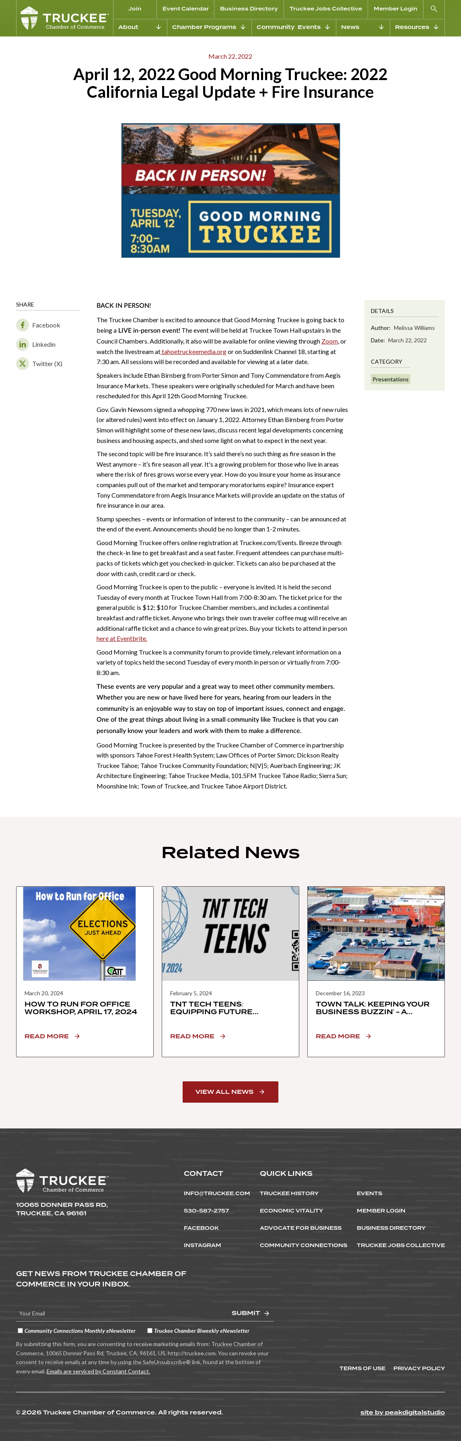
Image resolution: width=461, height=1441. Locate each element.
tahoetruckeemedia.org (193, 351)
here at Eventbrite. (122, 638)
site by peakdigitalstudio (402, 1412)
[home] (64, 18)
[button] (434, 9)
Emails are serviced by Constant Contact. (98, 1371)
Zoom (329, 341)
